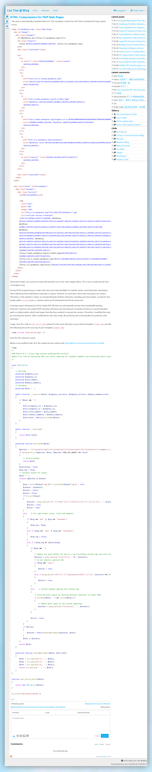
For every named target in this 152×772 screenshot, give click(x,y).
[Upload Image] (24, 735)
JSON (134, 114)
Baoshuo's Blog (122, 142)
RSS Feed (120, 114)
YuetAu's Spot (122, 159)
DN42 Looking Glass (124, 121)
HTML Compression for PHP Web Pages (37, 17)
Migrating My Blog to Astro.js (131, 48)
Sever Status (121, 117)
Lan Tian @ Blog (18, 10)
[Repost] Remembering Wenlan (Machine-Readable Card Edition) (38, 707)
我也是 (120, 76)
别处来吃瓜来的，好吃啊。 (135, 107)
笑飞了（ (124, 86)
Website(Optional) (83, 713)
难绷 (119, 93)
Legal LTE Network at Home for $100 (134, 41)
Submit (104, 736)
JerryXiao (120, 149)
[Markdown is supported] (14, 735)
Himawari (45, 10)
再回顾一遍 (125, 83)
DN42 (55, 10)
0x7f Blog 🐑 (121, 132)
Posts (35, 10)
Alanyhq (119, 138)
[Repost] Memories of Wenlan (97, 703)
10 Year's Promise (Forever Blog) (130, 135)
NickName (15, 713)
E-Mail (47, 713)
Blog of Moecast (123, 145)
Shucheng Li (121, 156)
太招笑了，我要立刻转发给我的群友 (134, 79)
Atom (128, 114)
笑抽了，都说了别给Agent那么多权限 (134, 100)
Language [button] (119, 10)
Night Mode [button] (137, 10)
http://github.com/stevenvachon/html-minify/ (84, 343)
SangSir (119, 152)
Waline (105, 756)
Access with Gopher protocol (128, 124)
